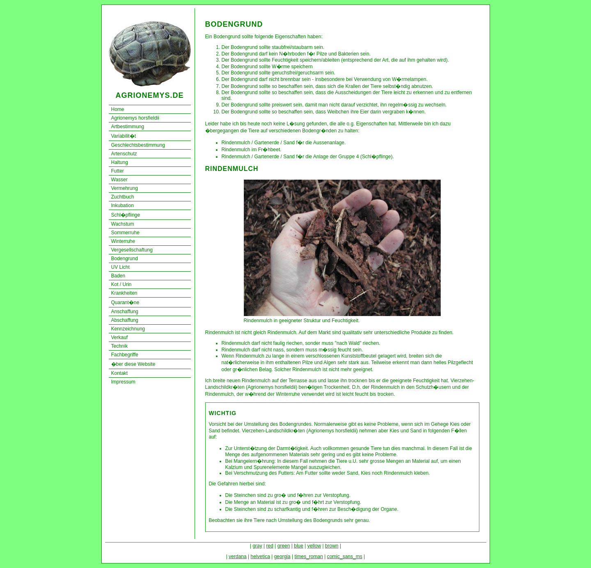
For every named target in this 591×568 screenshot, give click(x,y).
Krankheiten (124, 293)
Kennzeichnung (128, 329)
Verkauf (119, 337)
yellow (314, 546)
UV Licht (120, 267)
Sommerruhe (125, 233)
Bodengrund (124, 258)
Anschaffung (125, 311)
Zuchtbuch (122, 197)
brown (332, 546)
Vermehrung (124, 188)
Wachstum (122, 224)
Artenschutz (124, 154)
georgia (282, 556)
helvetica (260, 556)
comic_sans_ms (344, 556)
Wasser (119, 179)
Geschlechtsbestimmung (138, 145)
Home (117, 109)
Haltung (119, 162)
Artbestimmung (127, 126)
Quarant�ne (125, 302)
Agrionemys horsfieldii (135, 118)
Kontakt (119, 373)
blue (298, 546)
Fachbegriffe (125, 355)
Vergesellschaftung (132, 250)
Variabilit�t (123, 136)
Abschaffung (125, 320)
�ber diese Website (133, 364)
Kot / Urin (121, 284)
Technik (119, 346)
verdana (237, 556)
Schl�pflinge (125, 215)
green (283, 546)
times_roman (308, 556)
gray (257, 546)
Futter (117, 171)
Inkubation (122, 205)
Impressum (123, 382)
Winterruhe (123, 241)
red (269, 546)
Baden (118, 276)
